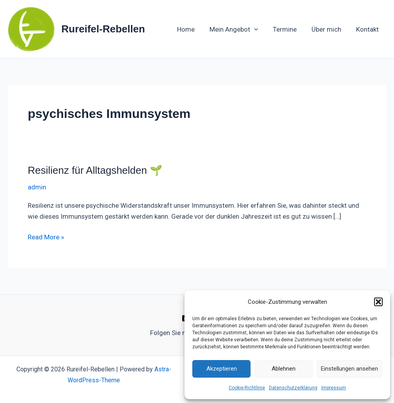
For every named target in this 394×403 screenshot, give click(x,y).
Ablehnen (284, 368)
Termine (289, 29)
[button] (378, 302)
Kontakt (368, 29)
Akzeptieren (221, 368)
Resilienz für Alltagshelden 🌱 (95, 170)
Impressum (333, 388)
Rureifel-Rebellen (103, 29)
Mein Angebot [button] (239, 29)
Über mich (329, 29)
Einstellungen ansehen (349, 368)
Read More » (46, 236)
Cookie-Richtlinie (247, 388)
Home (193, 29)
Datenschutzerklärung (293, 388)
